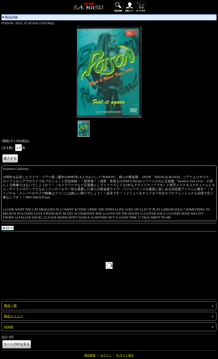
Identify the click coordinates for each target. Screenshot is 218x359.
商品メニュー (13, 316)
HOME (8, 327)
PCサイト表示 (125, 355)
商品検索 (89, 355)
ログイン (105, 355)
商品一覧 (10, 305)
